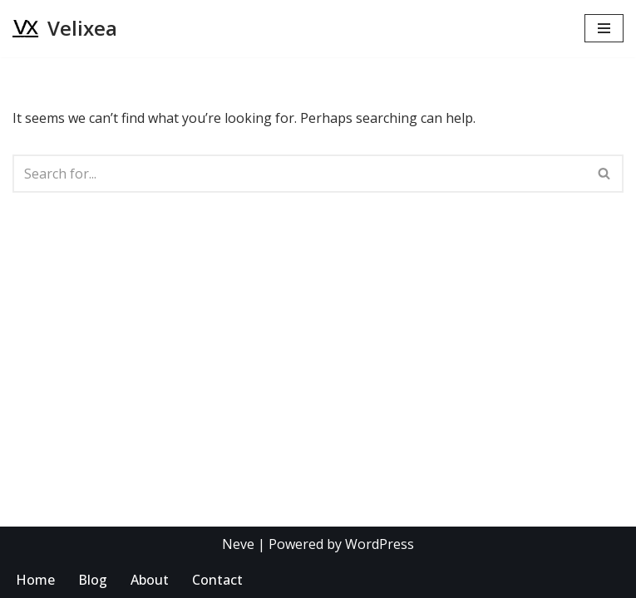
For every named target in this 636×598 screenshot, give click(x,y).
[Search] (299, 173)
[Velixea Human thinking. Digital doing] (64, 29)
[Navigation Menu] (604, 28)
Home (35, 580)
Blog (92, 580)
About (150, 580)
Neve (238, 544)
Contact (217, 580)
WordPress (379, 544)
